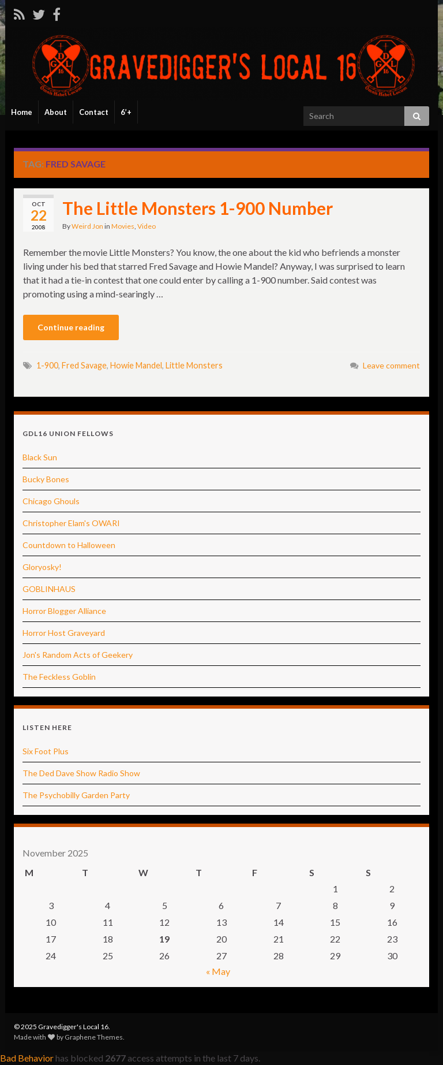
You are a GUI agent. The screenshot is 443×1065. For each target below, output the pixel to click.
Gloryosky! (42, 567)
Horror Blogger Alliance (64, 611)
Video (146, 226)
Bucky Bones (45, 479)
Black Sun (39, 457)
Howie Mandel (136, 365)
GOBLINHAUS (49, 589)
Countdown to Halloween (68, 545)
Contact (93, 112)
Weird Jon (87, 226)
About (55, 112)
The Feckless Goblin (59, 677)
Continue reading (70, 327)
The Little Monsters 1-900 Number (197, 208)
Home (21, 112)
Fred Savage (84, 365)
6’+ (126, 112)
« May (218, 971)
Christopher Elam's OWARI (71, 523)
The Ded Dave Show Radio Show (81, 773)
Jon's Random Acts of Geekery (77, 655)
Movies (122, 226)
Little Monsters (194, 365)
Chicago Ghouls (51, 501)
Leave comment (391, 365)
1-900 (47, 365)
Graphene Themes (94, 1037)
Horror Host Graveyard (63, 633)
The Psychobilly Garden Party (76, 795)
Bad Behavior (27, 1057)
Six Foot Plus (45, 751)
